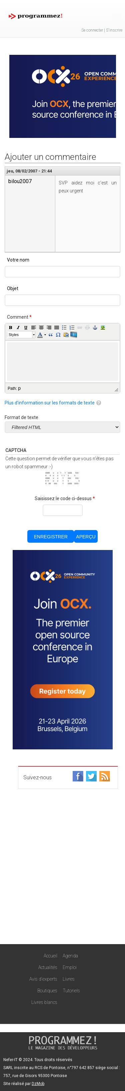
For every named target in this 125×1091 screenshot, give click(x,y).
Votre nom (18, 260)
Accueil (50, 955)
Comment (19, 317)
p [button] (19, 388)
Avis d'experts (43, 979)
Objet (12, 288)
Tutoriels (71, 990)
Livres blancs (44, 1002)
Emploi (70, 967)
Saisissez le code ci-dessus (65, 498)
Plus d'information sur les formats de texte (50, 402)
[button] (10, 327)
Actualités (47, 967)
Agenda (70, 955)
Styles (14, 335)
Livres (69, 979)
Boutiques (47, 990)
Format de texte (21, 417)
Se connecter (92, 30)
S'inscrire (114, 30)
